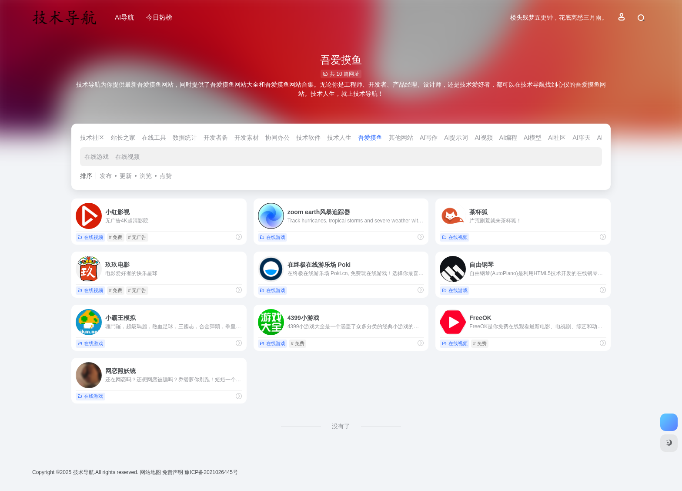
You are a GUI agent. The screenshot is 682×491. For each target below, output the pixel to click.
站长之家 (123, 137)
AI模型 (533, 137)
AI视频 (483, 137)
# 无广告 (137, 237)
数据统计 (185, 137)
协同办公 (277, 137)
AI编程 (508, 137)
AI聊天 (581, 137)
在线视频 (127, 156)
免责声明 (173, 472)
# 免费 (115, 237)
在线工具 (154, 137)
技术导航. (83, 472)
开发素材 (246, 137)
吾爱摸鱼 (370, 137)
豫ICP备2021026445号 (211, 472)
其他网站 (401, 137)
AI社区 (557, 137)
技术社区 (92, 137)
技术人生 (339, 137)
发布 (106, 175)
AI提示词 (456, 137)
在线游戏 (96, 156)
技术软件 (308, 137)
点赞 (166, 175)
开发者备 (216, 137)
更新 (126, 175)
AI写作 (429, 137)
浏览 (146, 175)
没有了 (341, 426)
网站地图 (151, 472)
